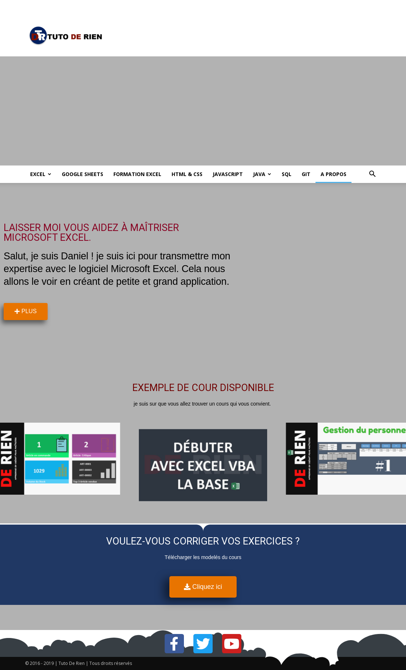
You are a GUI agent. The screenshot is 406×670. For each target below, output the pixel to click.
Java (262, 174)
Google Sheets (82, 174)
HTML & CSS (187, 174)
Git (306, 174)
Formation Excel (137, 174)
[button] (372, 174)
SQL (287, 174)
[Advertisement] (203, 111)
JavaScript (228, 174)
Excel (40, 174)
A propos (333, 174)
